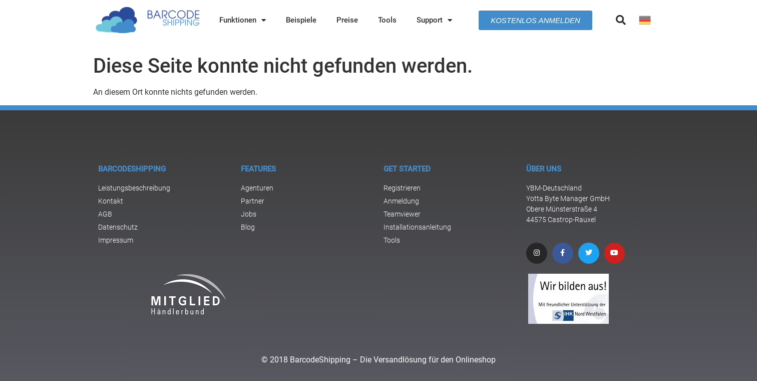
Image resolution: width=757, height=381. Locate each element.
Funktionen (242, 20)
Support (434, 20)
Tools (387, 20)
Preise (347, 20)
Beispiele (301, 20)
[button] (621, 20)
